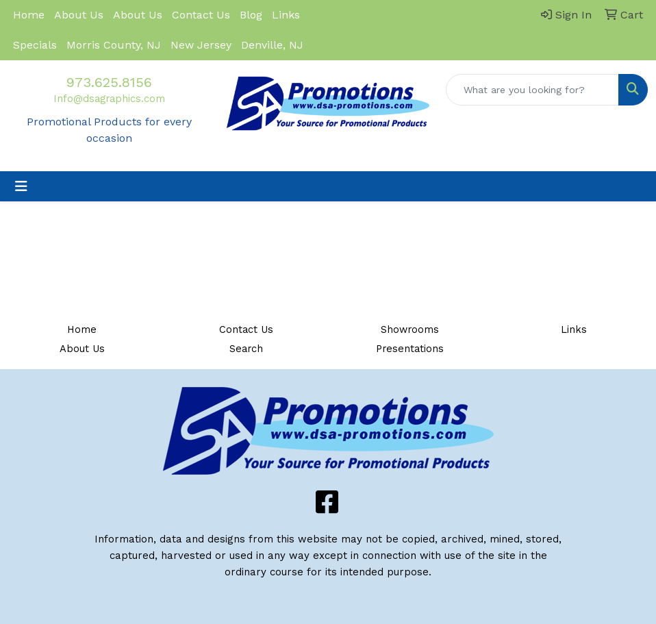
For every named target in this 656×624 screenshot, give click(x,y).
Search (246, 348)
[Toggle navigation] (21, 186)
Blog (251, 14)
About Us (78, 14)
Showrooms (410, 329)
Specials (35, 44)
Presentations (410, 348)
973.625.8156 (109, 82)
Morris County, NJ (113, 44)
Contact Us (201, 14)
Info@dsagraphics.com (109, 98)
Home (29, 14)
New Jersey (201, 44)
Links (286, 14)
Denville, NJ (272, 44)
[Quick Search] (532, 89)
